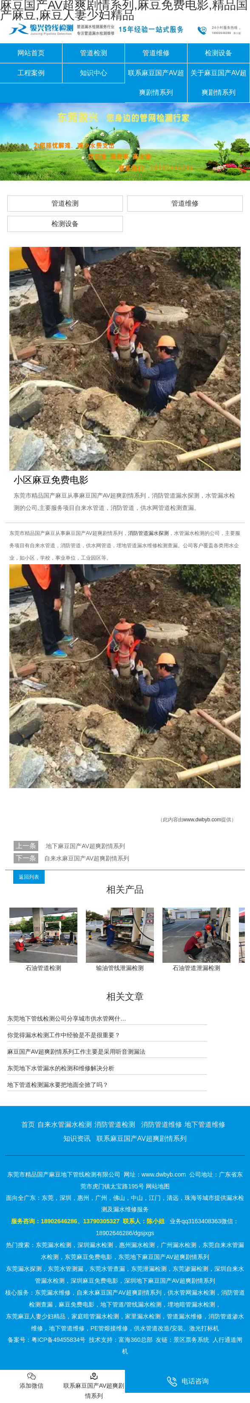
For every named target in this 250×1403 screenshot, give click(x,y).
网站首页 (31, 53)
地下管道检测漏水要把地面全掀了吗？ (57, 1084)
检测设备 (218, 53)
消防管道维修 (161, 1124)
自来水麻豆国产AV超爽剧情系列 (86, 858)
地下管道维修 (205, 1124)
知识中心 (93, 72)
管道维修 (156, 53)
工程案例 (31, 72)
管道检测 (93, 53)
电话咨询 (188, 1381)
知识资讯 (77, 1138)
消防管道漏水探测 (148, 533)
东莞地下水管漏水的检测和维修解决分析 (60, 1068)
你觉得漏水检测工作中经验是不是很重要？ (63, 1035)
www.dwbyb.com (202, 820)
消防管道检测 (114, 1124)
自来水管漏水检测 (64, 1124)
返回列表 (29, 877)
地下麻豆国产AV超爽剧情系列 (84, 846)
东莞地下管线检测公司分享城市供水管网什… (66, 1018)
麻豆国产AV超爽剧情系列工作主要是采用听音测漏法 (76, 1051)
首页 (28, 1124)
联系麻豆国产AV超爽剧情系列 (156, 82)
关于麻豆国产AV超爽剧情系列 (218, 82)
